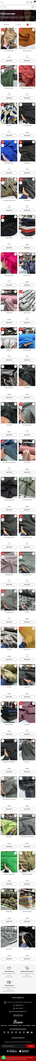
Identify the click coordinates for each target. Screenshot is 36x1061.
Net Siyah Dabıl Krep (9, 500)
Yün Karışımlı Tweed (9, 537)
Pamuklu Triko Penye (27, 874)
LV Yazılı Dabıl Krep (27, 125)
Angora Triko (9, 949)
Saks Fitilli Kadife (9, 163)
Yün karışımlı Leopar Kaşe (9, 200)
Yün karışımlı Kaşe (9, 50)
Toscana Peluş (27, 949)
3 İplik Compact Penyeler (27, 238)
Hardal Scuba (27, 649)
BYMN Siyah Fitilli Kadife (9, 762)
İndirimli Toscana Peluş (27, 88)
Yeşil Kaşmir (9, 836)
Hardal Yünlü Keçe (27, 50)
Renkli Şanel (27, 163)
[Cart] (34, 2)
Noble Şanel (9, 350)
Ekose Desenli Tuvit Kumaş (9, 799)
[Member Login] (31, 2)
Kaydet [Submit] (31, 1046)
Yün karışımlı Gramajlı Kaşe (9, 462)
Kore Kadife (27, 387)
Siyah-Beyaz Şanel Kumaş (27, 836)
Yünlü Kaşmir (9, 312)
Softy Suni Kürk (27, 312)
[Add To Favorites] (15, 29)
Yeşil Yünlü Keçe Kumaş (9, 874)
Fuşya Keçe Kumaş (9, 275)
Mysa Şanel (27, 724)
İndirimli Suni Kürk (9, 88)
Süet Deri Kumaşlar (27, 911)
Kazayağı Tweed (9, 574)
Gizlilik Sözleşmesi (13, 1025)
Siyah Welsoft (9, 238)
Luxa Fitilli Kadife (27, 350)
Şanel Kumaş (27, 799)
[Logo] (2, 2)
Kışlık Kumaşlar (23, 17)
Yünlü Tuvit (27, 762)
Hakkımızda (4, 1025)
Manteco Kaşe (9, 724)
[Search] (18, 7)
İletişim (33, 1025)
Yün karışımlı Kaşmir (27, 500)
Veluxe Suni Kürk (9, 387)
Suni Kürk (9, 125)
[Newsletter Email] (18, 1046)
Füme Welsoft (27, 200)
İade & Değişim (26, 1025)
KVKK (20, 1025)
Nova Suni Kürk (27, 275)
